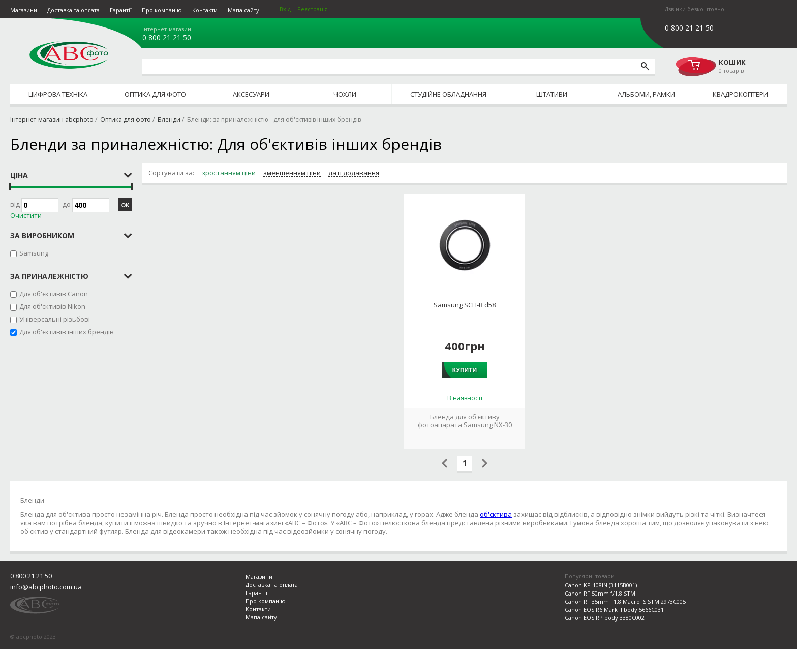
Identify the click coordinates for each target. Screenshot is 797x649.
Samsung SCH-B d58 (465, 305)
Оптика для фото (155, 94)
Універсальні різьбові (54, 319)
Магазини (23, 10)
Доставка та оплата (73, 10)
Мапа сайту (243, 10)
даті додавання (353, 173)
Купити (464, 370)
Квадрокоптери (740, 94)
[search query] (388, 66)
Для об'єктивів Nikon (52, 306)
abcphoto (68, 55)
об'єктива (496, 514)
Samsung (33, 253)
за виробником (42, 235)
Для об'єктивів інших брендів (66, 331)
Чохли (344, 94)
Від (34, 205)
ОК (125, 205)
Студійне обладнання (448, 94)
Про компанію (162, 10)
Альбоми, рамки (646, 94)
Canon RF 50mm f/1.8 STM (600, 593)
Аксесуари (251, 94)
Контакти (205, 10)
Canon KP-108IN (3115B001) (601, 585)
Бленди (169, 119)
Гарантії (121, 10)
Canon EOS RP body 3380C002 (605, 618)
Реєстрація (312, 9)
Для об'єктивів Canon (53, 293)
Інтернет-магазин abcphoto (52, 119)
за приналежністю (49, 276)
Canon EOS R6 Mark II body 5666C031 (614, 609)
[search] (645, 66)
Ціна (19, 175)
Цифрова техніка (57, 94)
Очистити (26, 215)
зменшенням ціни (292, 173)
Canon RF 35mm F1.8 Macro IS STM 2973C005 (625, 601)
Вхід (285, 9)
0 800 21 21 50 (166, 37)
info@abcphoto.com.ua (46, 586)
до (86, 205)
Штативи (551, 94)
